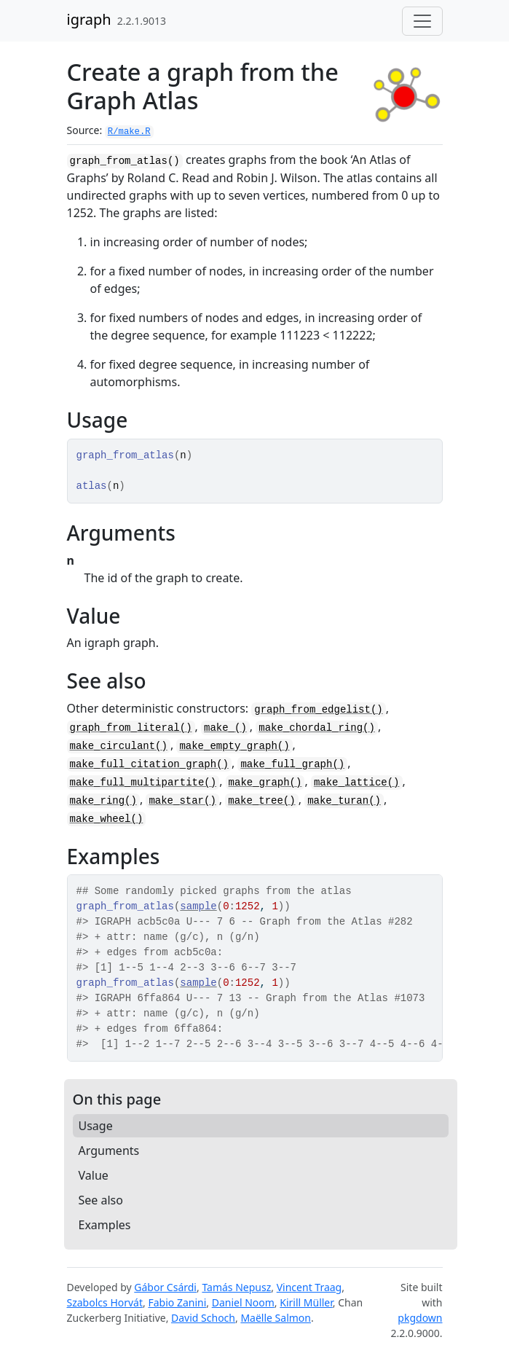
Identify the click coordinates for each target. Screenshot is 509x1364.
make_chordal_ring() (317, 728)
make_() (225, 728)
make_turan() (344, 801)
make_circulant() (118, 746)
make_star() (182, 801)
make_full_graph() (292, 764)
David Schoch (203, 1318)
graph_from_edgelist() (318, 710)
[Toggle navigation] (422, 21)
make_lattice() (357, 782)
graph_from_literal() (131, 728)
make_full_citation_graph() (149, 764)
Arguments (109, 1150)
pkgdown (420, 1318)
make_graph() (265, 782)
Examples (105, 1225)
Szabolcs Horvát (105, 1302)
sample (198, 906)
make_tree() (261, 801)
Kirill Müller (306, 1302)
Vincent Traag (309, 1287)
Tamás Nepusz (236, 1287)
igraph (89, 19)
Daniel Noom (243, 1302)
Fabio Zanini (177, 1302)
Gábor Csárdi (165, 1287)
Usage (96, 1126)
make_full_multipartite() (143, 782)
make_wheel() (106, 819)
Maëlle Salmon (275, 1318)
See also (101, 1200)
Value (93, 1175)
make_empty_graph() (234, 746)
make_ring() (103, 801)
